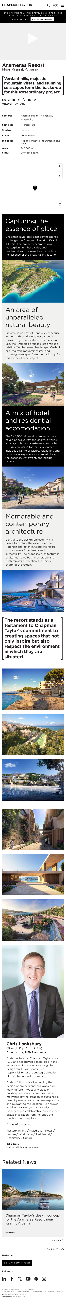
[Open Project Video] (33, 38)
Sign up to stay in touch (17, 1263)
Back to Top (55, 1249)
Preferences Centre (8, 1291)
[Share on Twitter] (24, 100)
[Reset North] (59, 176)
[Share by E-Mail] (29, 100)
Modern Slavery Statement (54, 1291)
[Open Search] (48, 6)
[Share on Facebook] (19, 100)
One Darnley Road (19, 1296)
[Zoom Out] (59, 171)
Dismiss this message (42, 19)
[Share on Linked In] (14, 100)
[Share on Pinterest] (34, 100)
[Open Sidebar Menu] (62, 5)
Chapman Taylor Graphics (17, 1295)
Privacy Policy (37, 1291)
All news (58, 1241)
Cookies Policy (20, 19)
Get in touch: (22, 1146)
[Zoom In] (59, 166)
